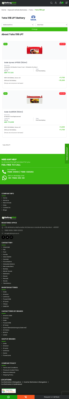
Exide (5, 292)
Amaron (6, 294)
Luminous (6, 297)
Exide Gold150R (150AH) (13, 112)
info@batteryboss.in (11, 233)
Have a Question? (67, 153)
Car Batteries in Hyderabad (11, 384)
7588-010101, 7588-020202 (13, 230)
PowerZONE (7, 299)
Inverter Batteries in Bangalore (35, 382)
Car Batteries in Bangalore (11, 382)
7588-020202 (27, 172)
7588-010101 (13, 172)
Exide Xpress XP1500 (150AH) (15, 62)
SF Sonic (6, 302)
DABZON (6, 306)
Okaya (5, 304)
